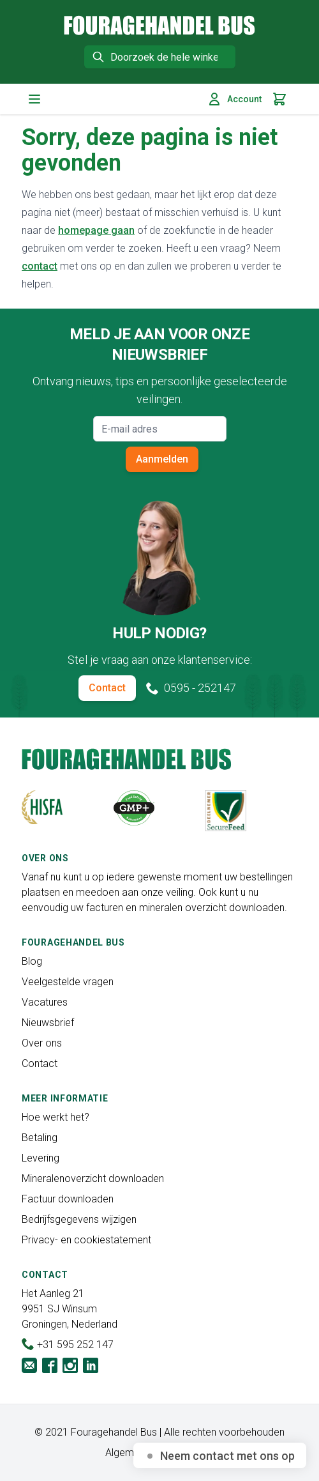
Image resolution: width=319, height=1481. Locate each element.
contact (39, 266)
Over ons (42, 1043)
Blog (32, 961)
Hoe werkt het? (55, 1117)
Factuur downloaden (68, 1199)
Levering (40, 1158)
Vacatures (45, 1002)
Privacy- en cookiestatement (86, 1240)
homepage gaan (96, 230)
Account (234, 99)
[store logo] (159, 25)
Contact (107, 688)
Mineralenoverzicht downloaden (93, 1178)
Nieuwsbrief (48, 1023)
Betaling (39, 1138)
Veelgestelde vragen (68, 982)
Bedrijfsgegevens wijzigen (79, 1219)
